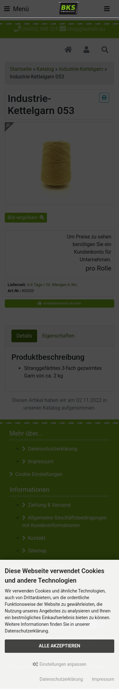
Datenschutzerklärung (61, 679)
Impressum (103, 679)
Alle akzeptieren (59, 646)
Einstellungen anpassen (59, 664)
